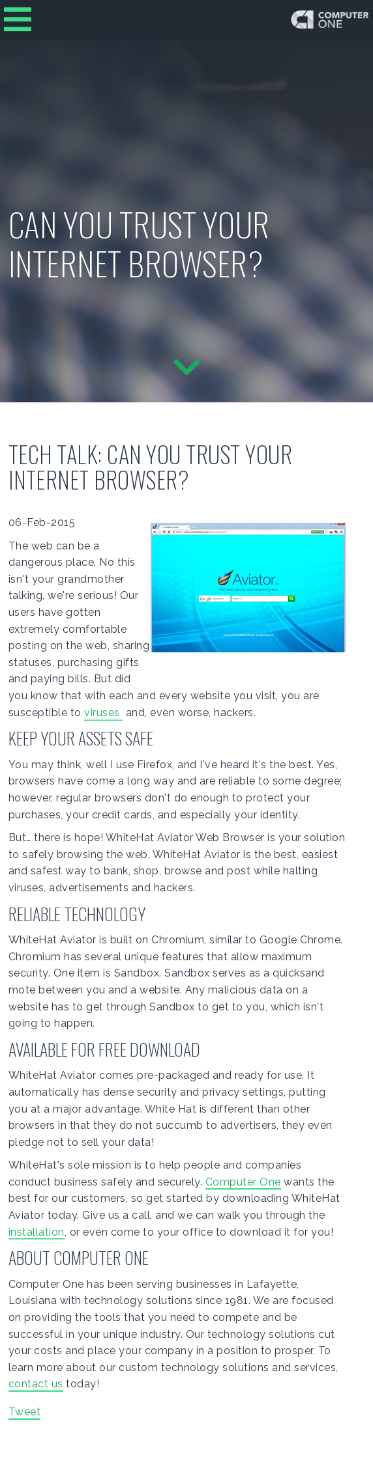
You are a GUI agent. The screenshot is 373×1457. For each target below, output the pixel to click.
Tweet (24, 1412)
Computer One (243, 1182)
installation (36, 1232)
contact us (35, 1384)
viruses (103, 712)
